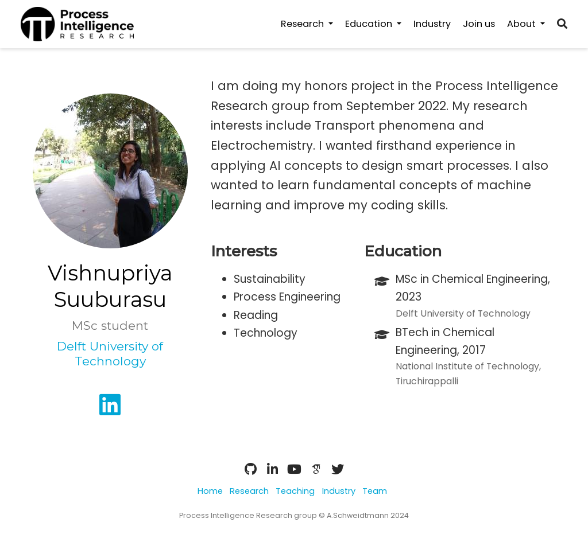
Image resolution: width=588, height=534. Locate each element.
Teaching (295, 491)
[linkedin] (110, 409)
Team (374, 491)
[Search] (562, 24)
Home (210, 491)
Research (249, 491)
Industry (338, 491)
